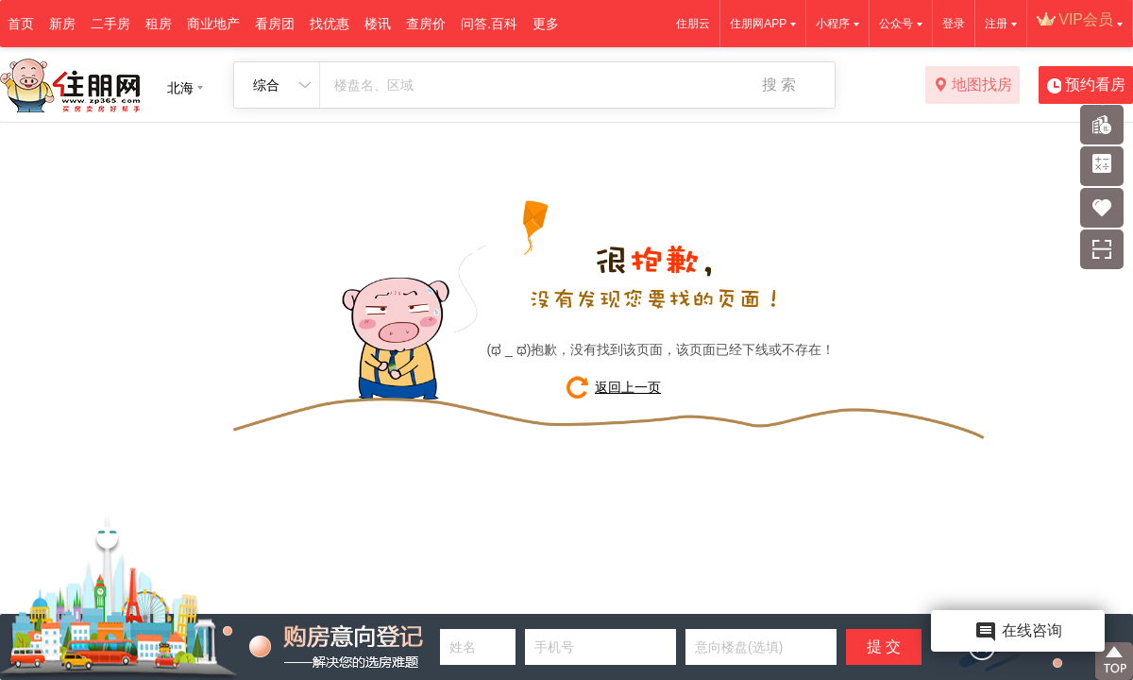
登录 (953, 23)
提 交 (884, 646)
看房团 (275, 23)
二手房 (110, 23)
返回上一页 (628, 387)
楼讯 (377, 23)
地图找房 (973, 85)
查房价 (426, 23)
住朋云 (693, 23)
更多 (546, 23)
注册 (996, 23)
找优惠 (329, 23)
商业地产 (213, 23)
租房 (158, 23)
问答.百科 (489, 23)
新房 (62, 23)
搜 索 (779, 84)
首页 (21, 23)
